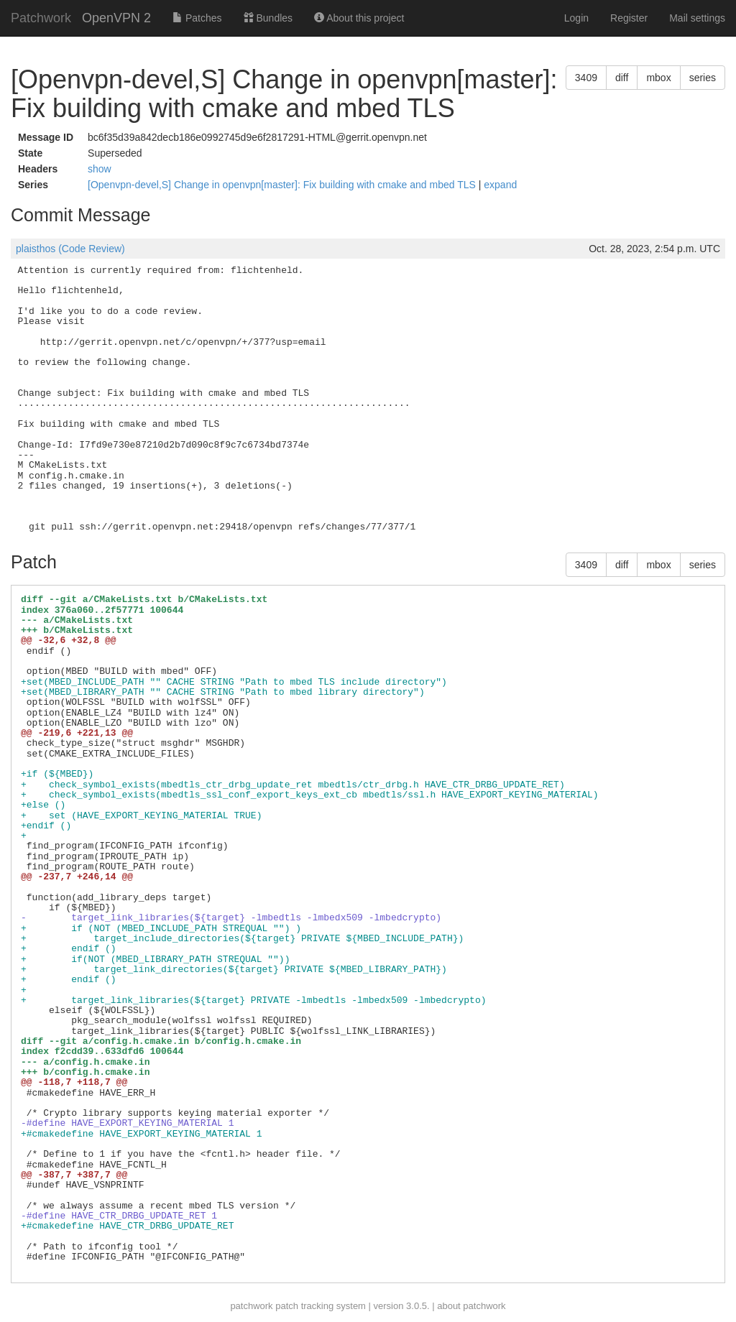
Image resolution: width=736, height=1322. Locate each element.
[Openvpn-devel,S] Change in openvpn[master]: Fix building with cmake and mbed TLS (283, 184)
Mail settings (697, 18)
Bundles (268, 18)
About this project (359, 18)
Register (629, 18)
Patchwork (41, 18)
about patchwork (471, 1305)
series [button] (702, 77)
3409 (586, 77)
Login (576, 18)
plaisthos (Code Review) (70, 248)
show (99, 169)
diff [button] (621, 77)
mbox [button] (658, 77)
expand (500, 184)
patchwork (251, 1305)
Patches (196, 18)
